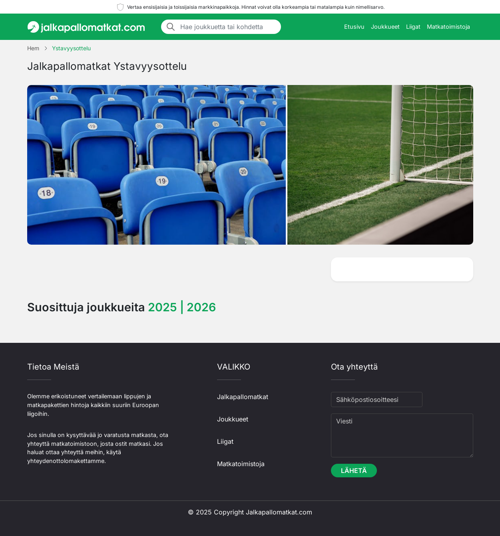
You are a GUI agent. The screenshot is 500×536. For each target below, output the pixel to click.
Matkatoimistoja (448, 26)
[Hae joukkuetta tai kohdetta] (228, 27)
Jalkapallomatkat (242, 397)
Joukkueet (385, 26)
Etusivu (354, 26)
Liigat (413, 26)
